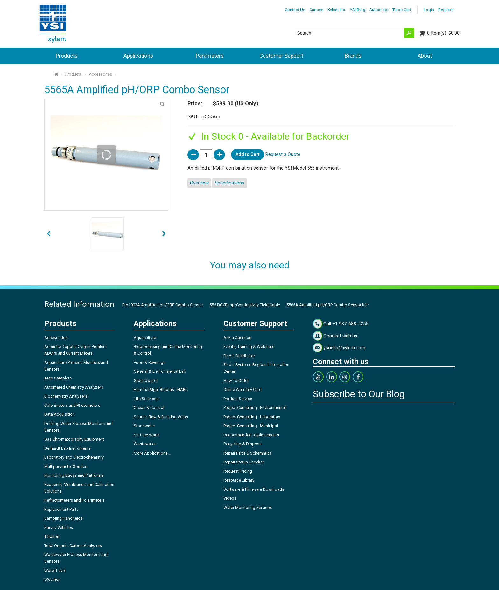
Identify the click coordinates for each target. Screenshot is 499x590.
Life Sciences (146, 398)
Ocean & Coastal (149, 407)
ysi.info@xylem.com (344, 348)
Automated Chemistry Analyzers (73, 387)
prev (164, 234)
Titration (51, 536)
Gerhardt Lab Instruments (67, 448)
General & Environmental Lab (160, 371)
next (48, 234)
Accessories (100, 74)
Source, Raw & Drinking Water (161, 416)
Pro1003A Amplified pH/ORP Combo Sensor (162, 304)
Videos (229, 498)
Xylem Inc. (336, 9)
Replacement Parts (61, 509)
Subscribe (378, 9)
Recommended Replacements (251, 435)
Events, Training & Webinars (248, 346)
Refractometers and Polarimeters (74, 500)
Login (429, 9)
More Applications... (152, 453)
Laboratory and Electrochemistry (74, 457)
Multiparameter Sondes (65, 466)
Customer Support (281, 55)
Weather (52, 579)
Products (67, 55)
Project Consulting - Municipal (250, 425)
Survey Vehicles (58, 527)
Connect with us (340, 336)
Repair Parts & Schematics (247, 453)
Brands (353, 55)
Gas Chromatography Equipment (74, 439)
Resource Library (238, 480)
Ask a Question (237, 337)
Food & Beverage (149, 362)
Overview (199, 183)
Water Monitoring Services (247, 507)
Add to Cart (247, 154)
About (425, 55)
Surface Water (147, 435)
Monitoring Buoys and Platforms (73, 475)
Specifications (229, 183)
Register (445, 9)
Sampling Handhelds (63, 518)
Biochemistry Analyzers (65, 396)
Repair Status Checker (243, 462)
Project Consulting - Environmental (254, 407)
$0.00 (443, 33)
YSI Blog (357, 9)
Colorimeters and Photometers (72, 405)
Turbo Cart (401, 9)
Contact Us (295, 9)
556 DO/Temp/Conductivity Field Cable (244, 304)
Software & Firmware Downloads (253, 489)
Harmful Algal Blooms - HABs (161, 389)
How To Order (236, 380)
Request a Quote (282, 154)
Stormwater (144, 425)
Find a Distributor (239, 355)
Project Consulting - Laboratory (251, 416)
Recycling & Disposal (243, 443)
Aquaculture (145, 337)
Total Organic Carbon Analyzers (73, 545)
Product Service (237, 398)
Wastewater (145, 443)
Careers (316, 9)
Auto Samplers (58, 378)
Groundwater (146, 380)
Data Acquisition (59, 414)
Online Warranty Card (242, 389)
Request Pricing (237, 471)
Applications (138, 55)
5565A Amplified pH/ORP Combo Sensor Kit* (327, 304)
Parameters (210, 55)
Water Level (55, 570)
